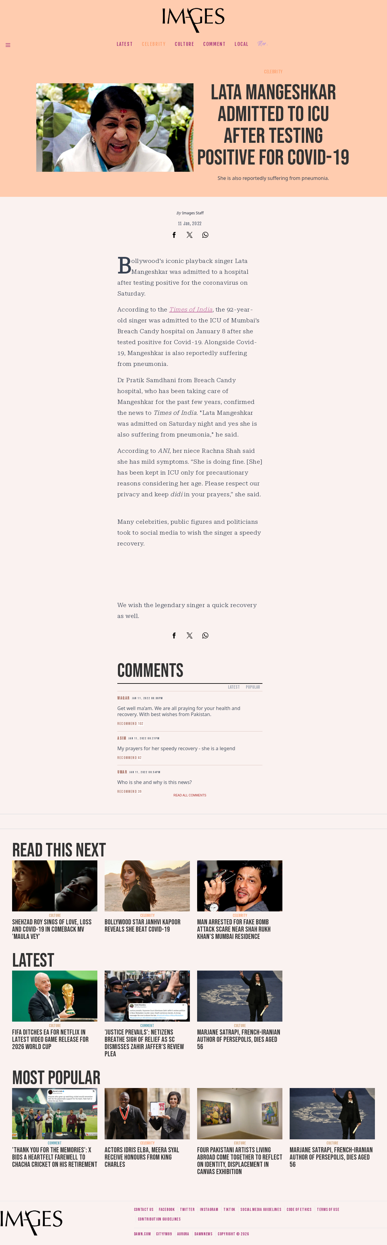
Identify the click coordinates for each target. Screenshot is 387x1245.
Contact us (144, 1209)
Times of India (191, 309)
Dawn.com (142, 1234)
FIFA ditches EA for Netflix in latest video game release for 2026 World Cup (50, 1039)
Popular (253, 687)
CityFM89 (164, 1234)
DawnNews (203, 1234)
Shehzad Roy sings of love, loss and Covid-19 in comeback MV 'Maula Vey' (52, 929)
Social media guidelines (260, 1209)
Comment (214, 44)
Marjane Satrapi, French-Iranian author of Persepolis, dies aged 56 (238, 1039)
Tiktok (229, 1209)
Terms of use (328, 1209)
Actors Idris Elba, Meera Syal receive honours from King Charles (142, 1157)
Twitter (187, 1209)
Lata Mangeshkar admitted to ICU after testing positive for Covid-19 (273, 125)
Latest (125, 44)
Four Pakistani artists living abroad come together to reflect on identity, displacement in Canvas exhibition (239, 1161)
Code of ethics (299, 1209)
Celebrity (154, 44)
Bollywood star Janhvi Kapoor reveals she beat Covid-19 (142, 926)
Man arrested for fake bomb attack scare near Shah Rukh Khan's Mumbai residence (234, 929)
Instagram (209, 1209)
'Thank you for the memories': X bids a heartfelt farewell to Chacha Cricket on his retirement (54, 1157)
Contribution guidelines (159, 1219)
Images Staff (193, 213)
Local (242, 44)
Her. (263, 44)
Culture (184, 44)
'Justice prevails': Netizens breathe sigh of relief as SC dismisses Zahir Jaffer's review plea (144, 1043)
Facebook (167, 1209)
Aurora (183, 1234)
